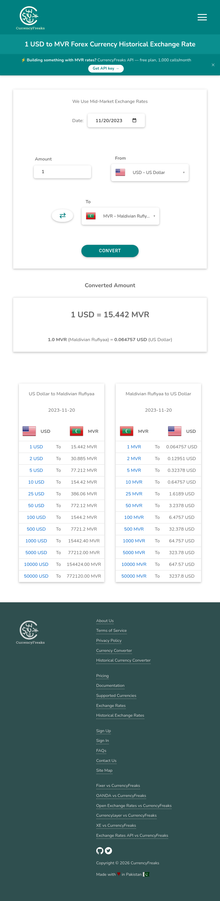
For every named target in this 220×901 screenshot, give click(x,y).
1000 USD (36, 541)
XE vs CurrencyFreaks (116, 825)
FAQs (101, 750)
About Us (105, 621)
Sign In (102, 740)
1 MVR (134, 447)
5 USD (36, 470)
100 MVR (134, 517)
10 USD (36, 482)
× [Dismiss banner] (213, 65)
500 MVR (134, 529)
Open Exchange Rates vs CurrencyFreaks (134, 805)
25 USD (36, 494)
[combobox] (150, 172)
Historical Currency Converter (123, 660)
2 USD (36, 459)
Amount (43, 159)
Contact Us (106, 760)
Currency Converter (114, 650)
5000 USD (36, 553)
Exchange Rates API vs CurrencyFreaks (132, 835)
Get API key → (106, 68)
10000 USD (36, 564)
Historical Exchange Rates (120, 715)
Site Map (104, 770)
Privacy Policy (109, 640)
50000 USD (36, 576)
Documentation (110, 685)
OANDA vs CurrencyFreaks (121, 795)
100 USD (36, 517)
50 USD (36, 506)
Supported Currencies (116, 695)
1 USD (36, 447)
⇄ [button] (62, 215)
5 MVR (134, 470)
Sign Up (103, 731)
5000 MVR (134, 553)
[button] (202, 17)
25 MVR (133, 494)
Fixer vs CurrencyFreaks (118, 785)
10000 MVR (134, 564)
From (120, 158)
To (88, 202)
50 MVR (133, 506)
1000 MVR (134, 541)
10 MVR (133, 482)
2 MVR (134, 459)
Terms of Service (111, 630)
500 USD (36, 529)
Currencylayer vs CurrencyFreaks (126, 815)
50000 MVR (134, 576)
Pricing (102, 676)
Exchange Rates (111, 705)
